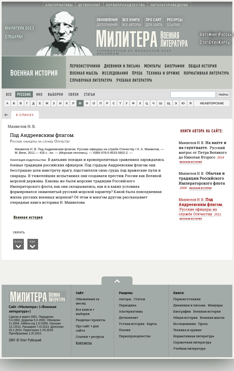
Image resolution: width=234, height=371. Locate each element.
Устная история (131, 324)
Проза (203, 324)
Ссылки (90, 336)
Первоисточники (187, 299)
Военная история (34, 73)
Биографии (182, 311)
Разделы (90, 320)
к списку (25, 115)
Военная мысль (212, 317)
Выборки (55, 94)
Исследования (184, 324)
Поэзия (124, 330)
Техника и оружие (187, 330)
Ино (39, 94)
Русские (24, 94)
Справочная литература (192, 342)
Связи (73, 94)
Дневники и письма (189, 305)
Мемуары (215, 305)
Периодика (127, 305)
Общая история (185, 317)
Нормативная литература (193, 336)
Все (9, 94)
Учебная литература (189, 348)
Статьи (89, 94)
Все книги (85, 311)
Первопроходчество (135, 336)
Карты (152, 324)
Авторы (125, 299)
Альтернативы (131, 311)
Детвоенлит (128, 317)
